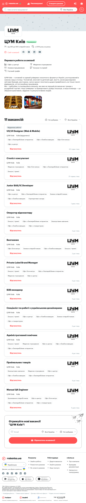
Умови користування (22, 493)
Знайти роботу (35, 461)
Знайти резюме (55, 464)
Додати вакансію (56, 461)
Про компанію (74, 461)
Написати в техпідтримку (74, 471)
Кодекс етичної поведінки (57, 493)
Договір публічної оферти (39, 493)
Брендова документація (74, 465)
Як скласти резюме (37, 468)
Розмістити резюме (37, 464)
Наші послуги (54, 468)
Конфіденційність (8, 493)
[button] (9, 479)
